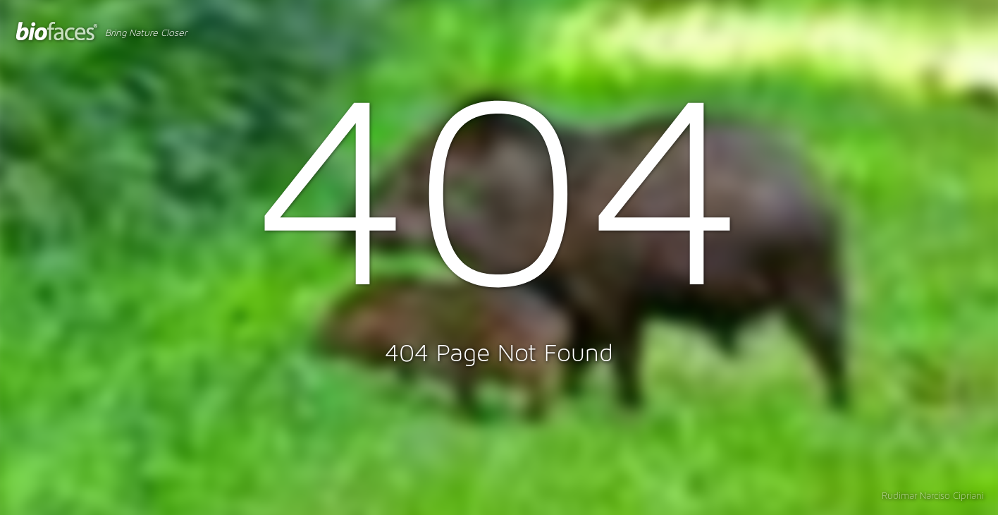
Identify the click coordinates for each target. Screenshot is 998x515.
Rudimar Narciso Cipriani (933, 496)
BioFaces (57, 31)
